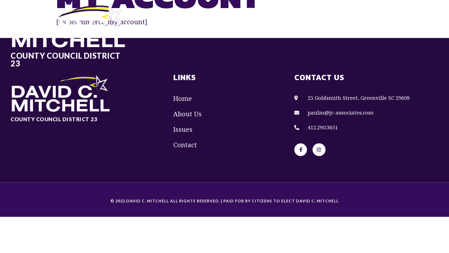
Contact (334, 16)
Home (228, 16)
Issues (299, 16)
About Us (263, 16)
